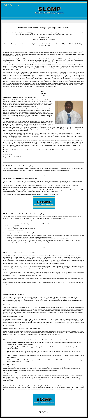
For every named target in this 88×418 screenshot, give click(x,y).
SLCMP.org (11, 5)
